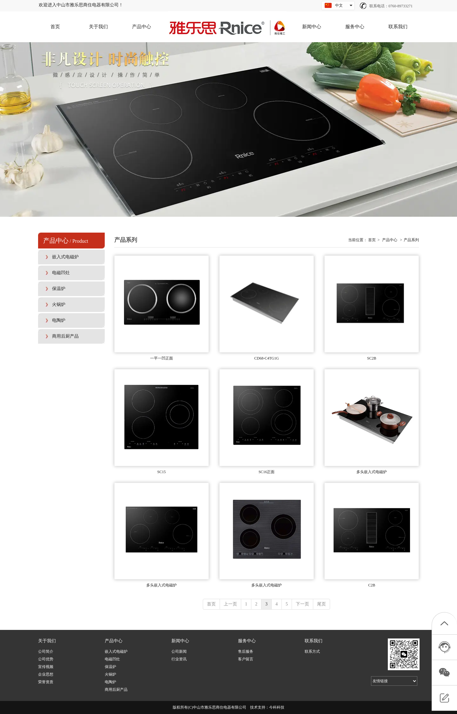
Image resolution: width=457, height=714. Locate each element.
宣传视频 (45, 666)
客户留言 (245, 659)
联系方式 (312, 651)
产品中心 (389, 240)
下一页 (302, 604)
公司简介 (45, 651)
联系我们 (313, 640)
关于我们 (47, 640)
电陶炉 (110, 682)
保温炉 (110, 666)
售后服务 (245, 651)
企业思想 (45, 674)
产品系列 (411, 240)
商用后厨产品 (116, 689)
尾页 (321, 604)
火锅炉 (110, 674)
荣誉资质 (45, 682)
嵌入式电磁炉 (116, 651)
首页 (372, 240)
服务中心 (247, 640)
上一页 (230, 604)
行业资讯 (179, 659)
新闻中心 (180, 640)
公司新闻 (179, 651)
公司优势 (45, 659)
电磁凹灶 (112, 659)
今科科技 (276, 707)
